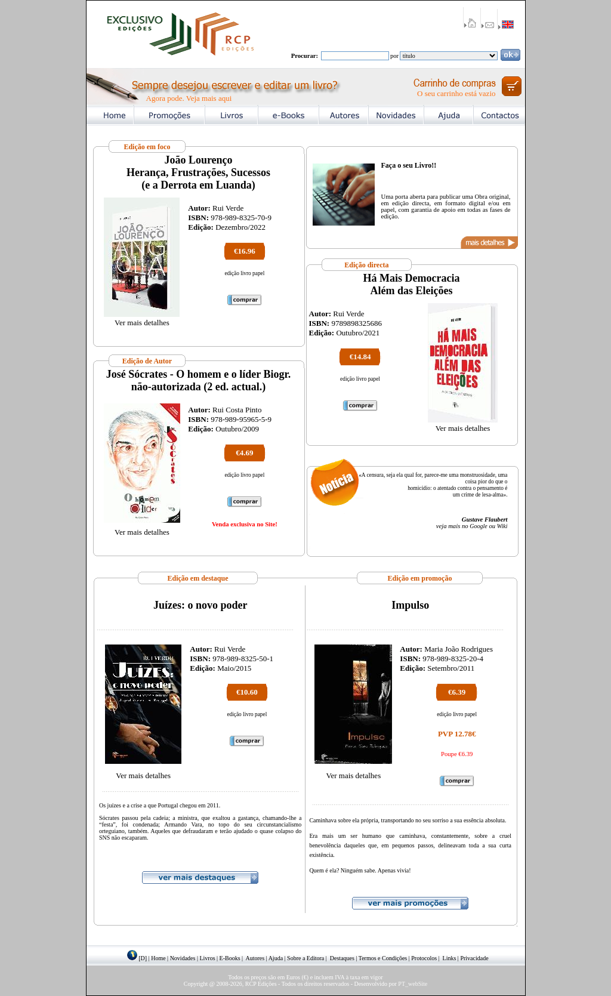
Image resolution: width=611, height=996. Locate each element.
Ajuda (276, 958)
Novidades (183, 958)
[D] (142, 958)
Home (158, 958)
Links (449, 958)
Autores (255, 958)
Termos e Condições (383, 958)
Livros (207, 958)
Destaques (342, 958)
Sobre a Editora (305, 958)
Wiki (502, 526)
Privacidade (474, 958)
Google (478, 526)
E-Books (230, 958)
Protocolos (424, 958)
